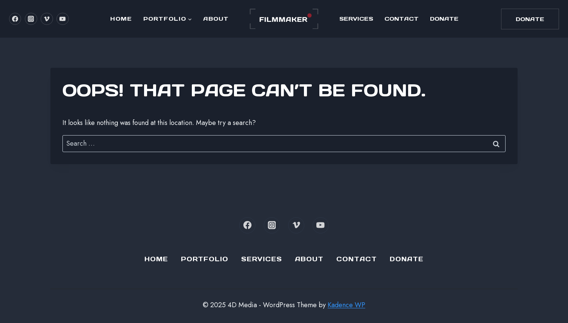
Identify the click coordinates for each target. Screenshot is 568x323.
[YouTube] (62, 19)
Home (121, 18)
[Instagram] (31, 19)
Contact (401, 18)
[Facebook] (15, 19)
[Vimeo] (47, 19)
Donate (444, 18)
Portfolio (204, 259)
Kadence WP (346, 305)
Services (356, 18)
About (216, 18)
